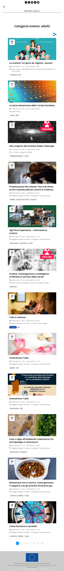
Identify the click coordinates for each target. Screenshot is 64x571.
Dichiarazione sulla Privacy (31, 569)
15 (38, 543)
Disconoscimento (45, 569)
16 (42, 543)
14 (34, 543)
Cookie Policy (18, 569)
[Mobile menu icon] (4, 7)
